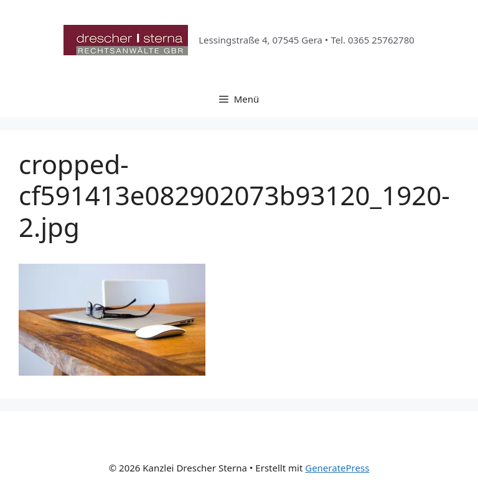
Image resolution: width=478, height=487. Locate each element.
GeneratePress (337, 467)
